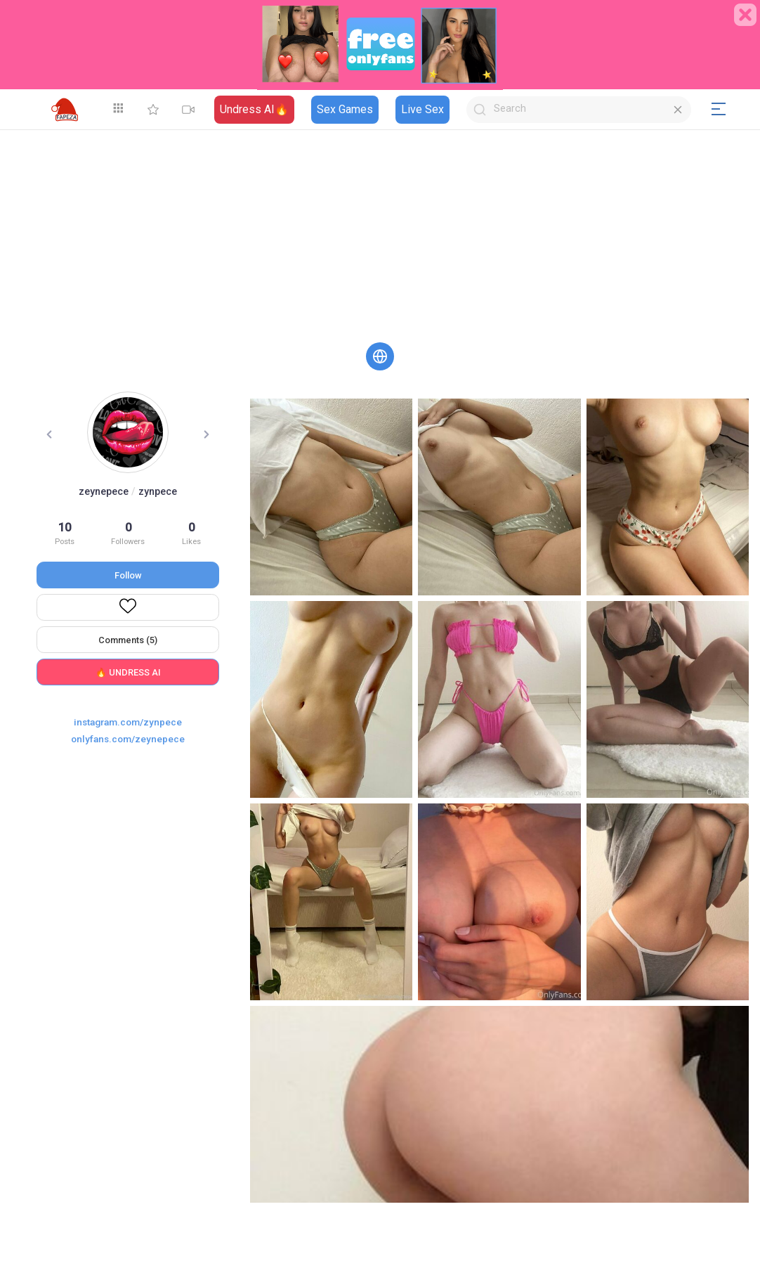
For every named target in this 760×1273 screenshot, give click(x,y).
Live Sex (422, 109)
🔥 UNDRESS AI (128, 672)
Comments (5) (127, 640)
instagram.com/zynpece (128, 722)
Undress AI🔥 (254, 109)
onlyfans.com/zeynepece (128, 738)
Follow (128, 575)
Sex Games (345, 109)
